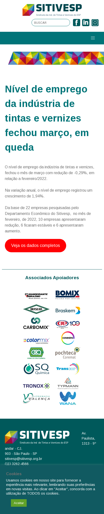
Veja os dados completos (35, 245)
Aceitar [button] (19, 503)
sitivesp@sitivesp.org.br (23, 459)
